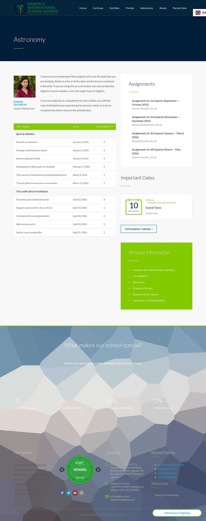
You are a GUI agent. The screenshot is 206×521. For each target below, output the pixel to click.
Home (83, 7)
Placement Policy (167, 468)
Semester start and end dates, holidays (154, 269)
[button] (62, 469)
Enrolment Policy (167, 472)
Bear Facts (139, 282)
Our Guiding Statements (171, 464)
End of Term (153, 207)
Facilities (114, 7)
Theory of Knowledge (166, 495)
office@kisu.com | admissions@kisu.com (122, 498)
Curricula (98, 7)
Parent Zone (180, 7)
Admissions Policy (168, 477)
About (163, 7)
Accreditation (140, 275)
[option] (80, 470)
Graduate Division (143, 288)
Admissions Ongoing (177, 513)
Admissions (146, 7)
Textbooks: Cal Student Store (149, 300)
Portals (130, 7)
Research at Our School (145, 294)
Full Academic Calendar (139, 228)
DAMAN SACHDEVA (20, 103)
